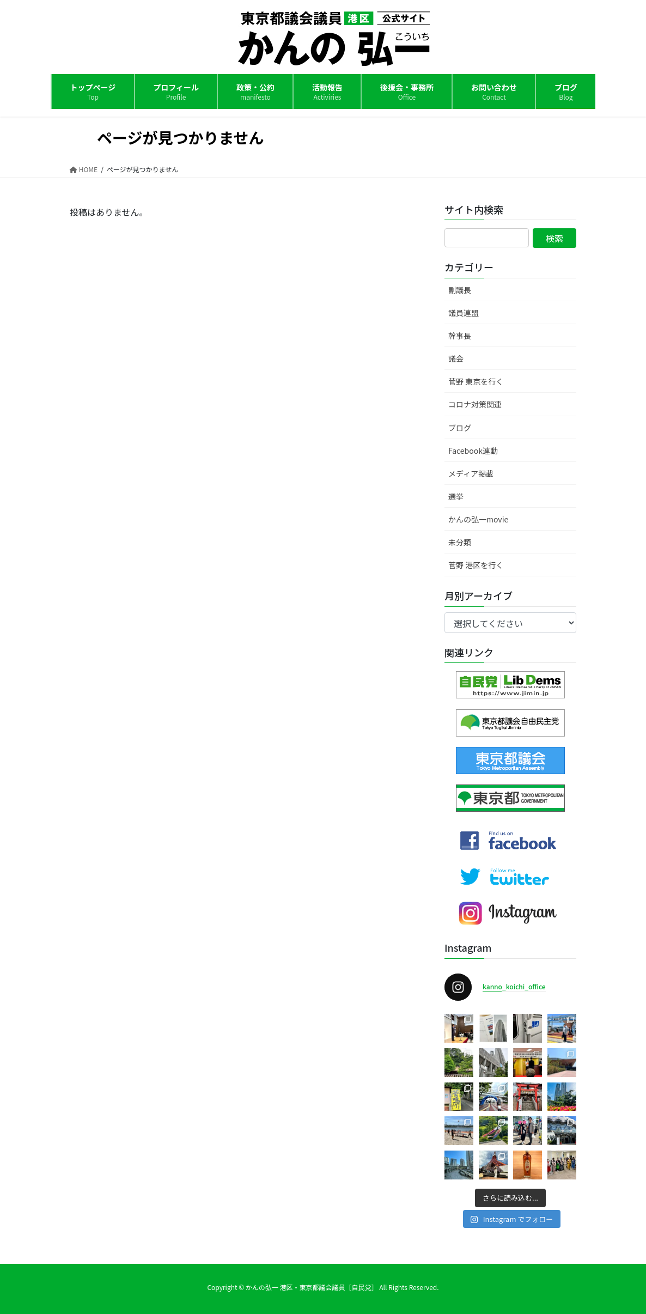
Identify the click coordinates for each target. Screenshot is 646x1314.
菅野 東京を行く (475, 381)
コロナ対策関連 (475, 404)
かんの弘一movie (478, 519)
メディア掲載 (470, 473)
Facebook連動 (473, 450)
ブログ (459, 427)
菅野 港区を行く (475, 564)
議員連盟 (463, 312)
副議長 (459, 289)
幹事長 (459, 335)
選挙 (456, 496)
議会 (456, 358)
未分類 (459, 542)
